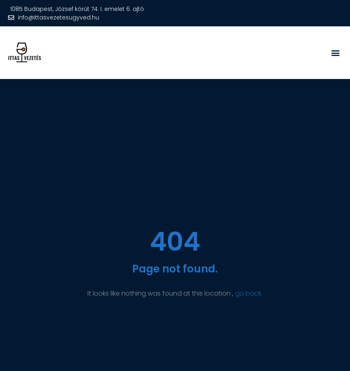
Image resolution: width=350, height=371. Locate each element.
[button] (335, 52)
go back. (249, 293)
